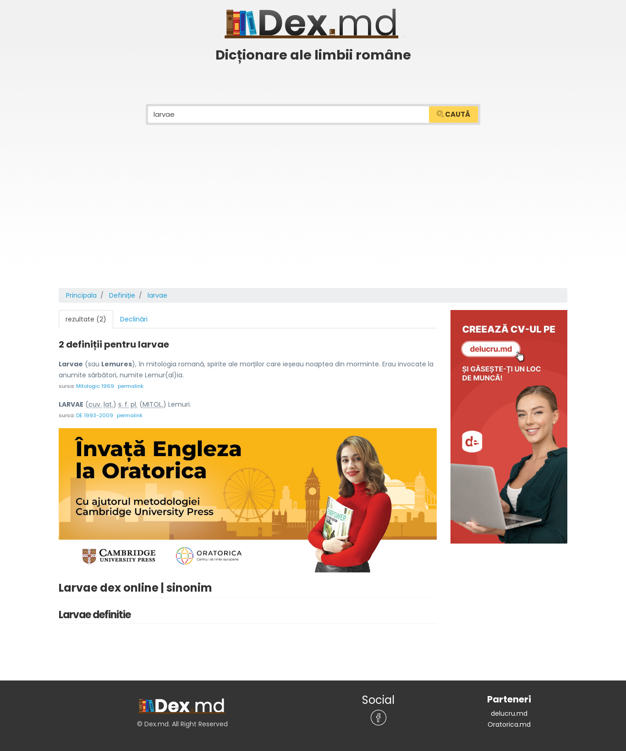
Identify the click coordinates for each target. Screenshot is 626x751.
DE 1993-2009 (94, 415)
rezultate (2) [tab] (86, 319)
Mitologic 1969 (95, 386)
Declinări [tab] (134, 319)
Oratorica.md (509, 724)
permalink (130, 386)
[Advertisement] (313, 219)
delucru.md (509, 713)
